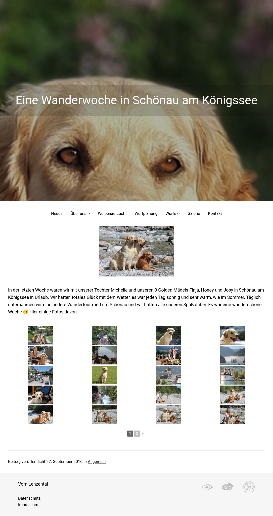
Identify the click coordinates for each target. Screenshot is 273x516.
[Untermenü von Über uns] (88, 213)
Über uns (78, 213)
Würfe (170, 213)
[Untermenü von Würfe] (178, 213)
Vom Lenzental (33, 484)
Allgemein (97, 461)
